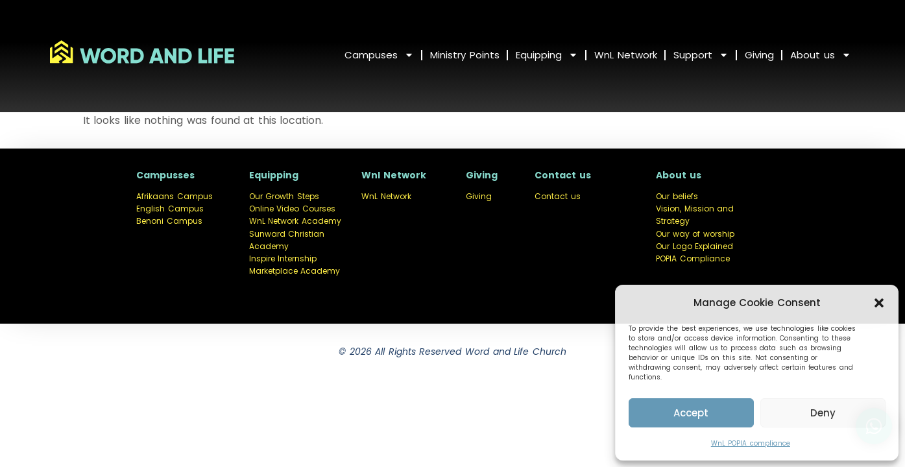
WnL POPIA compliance (750, 443)
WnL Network (625, 55)
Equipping (547, 54)
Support (701, 54)
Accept (690, 413)
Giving (759, 55)
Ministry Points (465, 55)
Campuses (379, 54)
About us (820, 54)
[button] (879, 302)
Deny (823, 413)
